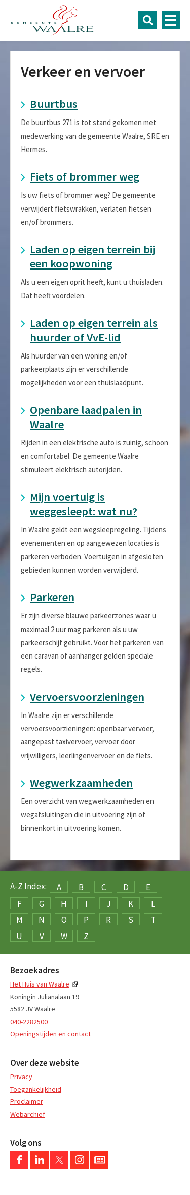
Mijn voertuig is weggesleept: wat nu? (83, 504)
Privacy (21, 1076)
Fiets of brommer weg (84, 176)
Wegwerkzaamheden (81, 782)
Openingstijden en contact (50, 1033)
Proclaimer (26, 1101)
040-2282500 (29, 1021)
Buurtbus (54, 104)
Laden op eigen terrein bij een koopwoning (92, 256)
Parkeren (52, 597)
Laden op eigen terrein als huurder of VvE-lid (94, 330)
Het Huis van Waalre (39, 984)
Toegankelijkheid (35, 1089)
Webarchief (27, 1114)
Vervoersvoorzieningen (87, 697)
